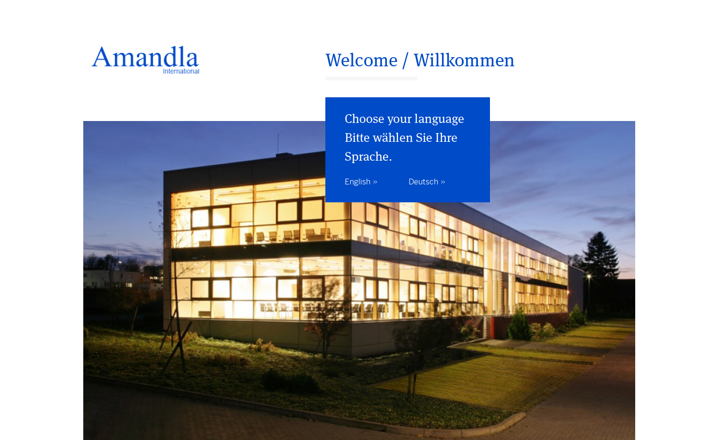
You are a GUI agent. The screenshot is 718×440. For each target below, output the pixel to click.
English (357, 182)
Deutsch (423, 182)
